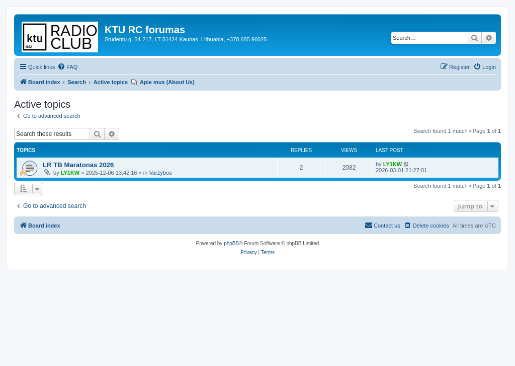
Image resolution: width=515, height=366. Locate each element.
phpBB (231, 243)
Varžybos (160, 173)
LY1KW (70, 173)
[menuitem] (67, 67)
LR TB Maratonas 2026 (78, 165)
